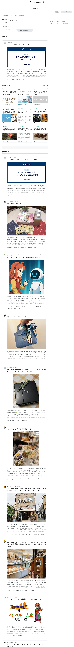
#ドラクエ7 (12, 79)
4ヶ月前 (15, 42)
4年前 (19, 486)
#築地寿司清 (16, 247)
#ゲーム (18, 308)
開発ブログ (65, 23)
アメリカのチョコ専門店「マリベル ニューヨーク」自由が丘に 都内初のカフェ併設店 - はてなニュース (9, 111)
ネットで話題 (14, 15)
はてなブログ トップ (7, 5)
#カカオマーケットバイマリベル (14, 534)
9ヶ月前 (10, 255)
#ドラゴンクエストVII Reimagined (33, 306)
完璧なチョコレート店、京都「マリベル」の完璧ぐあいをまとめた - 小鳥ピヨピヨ (9, 93)
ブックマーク (6, 89)
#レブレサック (29, 194)
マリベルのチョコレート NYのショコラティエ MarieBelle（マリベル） (24, 93)
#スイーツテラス (29, 247)
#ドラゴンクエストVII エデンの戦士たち (16, 306)
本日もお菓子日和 (10, 367)
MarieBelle (6, 23)
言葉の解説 (5, 15)
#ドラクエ (9, 635)
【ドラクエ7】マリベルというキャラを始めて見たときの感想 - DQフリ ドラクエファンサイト (9, 130)
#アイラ (18, 79)
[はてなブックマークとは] (11, 85)
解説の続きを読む (25, 30)
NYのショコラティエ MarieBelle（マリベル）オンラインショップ (25, 130)
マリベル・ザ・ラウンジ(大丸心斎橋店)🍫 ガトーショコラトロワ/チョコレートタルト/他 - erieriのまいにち (40, 130)
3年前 (13, 314)
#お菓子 (43, 534)
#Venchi (35, 247)
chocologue (9, 314)
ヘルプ (61, 23)
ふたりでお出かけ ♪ (10, 201)
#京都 (8, 420)
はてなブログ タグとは (54, 23)
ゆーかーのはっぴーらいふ (12, 486)
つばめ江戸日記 (10, 42)
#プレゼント (30, 534)
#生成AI (8, 308)
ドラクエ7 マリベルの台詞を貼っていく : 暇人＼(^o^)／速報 (40, 93)
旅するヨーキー (10, 426)
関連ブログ (21, 15)
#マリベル (23, 79)
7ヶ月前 (16, 201)
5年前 (16, 597)
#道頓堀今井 (9, 247)
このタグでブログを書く (66, 11)
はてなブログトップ (54, 24)
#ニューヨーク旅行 (34, 478)
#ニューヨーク (26, 478)
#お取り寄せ (25, 420)
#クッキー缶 (18, 420)
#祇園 (39, 534)
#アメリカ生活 (10, 479)
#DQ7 (8, 79)
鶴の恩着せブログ (10, 597)
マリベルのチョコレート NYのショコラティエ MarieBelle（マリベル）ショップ (25, 111)
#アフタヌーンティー (17, 478)
